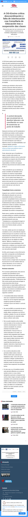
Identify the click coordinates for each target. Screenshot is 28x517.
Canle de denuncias (5, 471)
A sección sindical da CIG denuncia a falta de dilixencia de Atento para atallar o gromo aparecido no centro (18, 418)
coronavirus (14, 391)
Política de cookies (5, 469)
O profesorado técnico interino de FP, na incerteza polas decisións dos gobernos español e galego (18, 430)
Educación (19, 391)
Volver (14, 396)
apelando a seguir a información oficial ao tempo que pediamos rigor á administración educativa (13, 148)
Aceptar (22, 513)
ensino (24, 391)
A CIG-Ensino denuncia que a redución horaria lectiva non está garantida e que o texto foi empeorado (18, 407)
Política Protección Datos (7, 467)
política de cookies (6, 506)
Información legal (5, 464)
